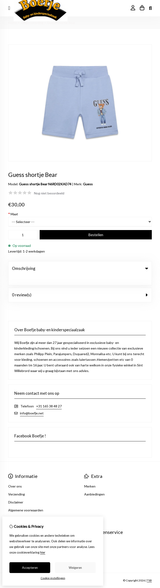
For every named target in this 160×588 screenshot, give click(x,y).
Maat (13, 214)
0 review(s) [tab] (80, 285)
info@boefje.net (32, 404)
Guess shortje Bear (61, 23)
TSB (149, 571)
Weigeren (75, 567)
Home (12, 23)
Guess (88, 184)
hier (42, 552)
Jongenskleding (31, 23)
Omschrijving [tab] (80, 268)
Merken (89, 477)
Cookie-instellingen (53, 578)
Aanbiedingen (94, 485)
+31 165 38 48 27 (49, 396)
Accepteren (30, 567)
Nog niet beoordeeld (49, 193)
